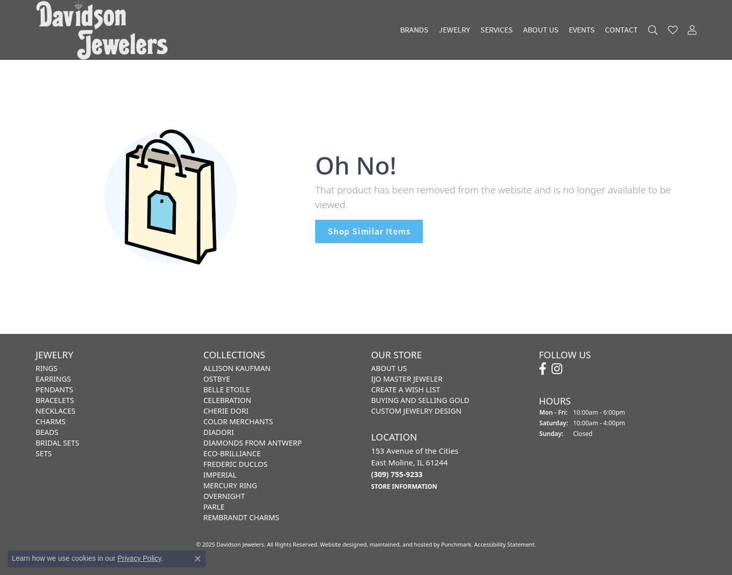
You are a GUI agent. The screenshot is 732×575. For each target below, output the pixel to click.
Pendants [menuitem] (54, 389)
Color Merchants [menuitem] (238, 421)
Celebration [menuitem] (227, 400)
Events (582, 30)
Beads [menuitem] (47, 432)
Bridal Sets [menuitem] (57, 443)
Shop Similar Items (369, 231)
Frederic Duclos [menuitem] (235, 464)
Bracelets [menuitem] (55, 400)
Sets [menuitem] (44, 453)
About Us (541, 30)
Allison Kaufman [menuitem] (236, 368)
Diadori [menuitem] (218, 432)
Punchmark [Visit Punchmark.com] (456, 544)
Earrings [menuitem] (53, 379)
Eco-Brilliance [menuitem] (232, 453)
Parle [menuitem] (214, 507)
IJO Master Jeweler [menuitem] (406, 379)
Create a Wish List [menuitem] (405, 389)
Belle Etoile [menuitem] (226, 389)
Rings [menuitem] (46, 368)
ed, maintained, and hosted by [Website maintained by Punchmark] (400, 544)
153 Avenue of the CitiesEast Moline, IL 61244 (415, 468)
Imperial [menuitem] (219, 475)
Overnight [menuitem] (224, 496)
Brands (414, 30)
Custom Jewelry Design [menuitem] (416, 411)
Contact (621, 30)
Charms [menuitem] (51, 421)
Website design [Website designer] (340, 544)
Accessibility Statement (504, 544)
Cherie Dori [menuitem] (226, 411)
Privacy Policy (139, 558)
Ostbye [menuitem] (216, 379)
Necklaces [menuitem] (55, 411)
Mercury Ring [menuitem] (230, 485)
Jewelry (454, 30)
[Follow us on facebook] (542, 369)
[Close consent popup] (198, 559)
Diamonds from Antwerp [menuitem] (252, 443)
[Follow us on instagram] (557, 369)
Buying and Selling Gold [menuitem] (420, 400)
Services (496, 30)
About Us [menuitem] (389, 368)
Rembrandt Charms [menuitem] (241, 517)
